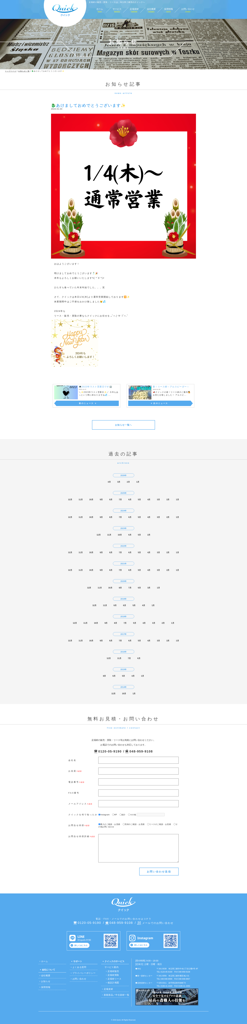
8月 (110, 500)
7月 (120, 500)
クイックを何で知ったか (83, 814)
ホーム (44, 961)
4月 (109, 482)
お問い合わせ (79, 979)
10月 (91, 500)
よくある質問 (79, 967)
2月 (128, 482)
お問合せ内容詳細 (79, 836)
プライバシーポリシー (84, 973)
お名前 (72, 771)
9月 (101, 500)
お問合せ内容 (76, 825)
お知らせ (45, 981)
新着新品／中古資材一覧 (116, 995)
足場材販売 (113, 971)
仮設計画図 (113, 982)
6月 (129, 500)
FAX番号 (73, 793)
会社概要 (45, 975)
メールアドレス (77, 804)
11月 (81, 500)
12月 (70, 500)
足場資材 (108, 989)
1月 (137, 482)
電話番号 (73, 782)
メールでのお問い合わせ (157, 923)
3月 (118, 482)
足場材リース (114, 979)
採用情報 (45, 987)
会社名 (72, 760)
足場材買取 (113, 975)
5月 (139, 500)
